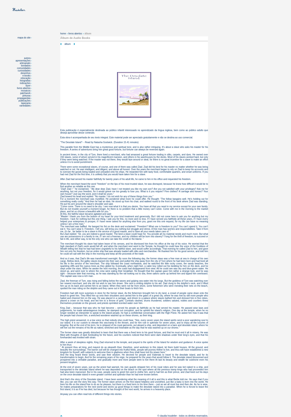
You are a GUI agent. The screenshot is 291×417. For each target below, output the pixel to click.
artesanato (25, 63)
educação (25, 78)
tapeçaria (25, 103)
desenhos (25, 73)
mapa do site (25, 37)
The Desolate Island (71, 142)
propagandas (23, 98)
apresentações (23, 60)
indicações (25, 83)
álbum (68, 44)
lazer (28, 85)
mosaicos (26, 90)
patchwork (25, 93)
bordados (26, 65)
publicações (24, 100)
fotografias (25, 80)
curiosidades (24, 70)
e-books (27, 75)
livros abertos (23, 88)
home (63, 33)
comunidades (23, 68)
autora (27, 58)
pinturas (27, 95)
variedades (25, 105)
